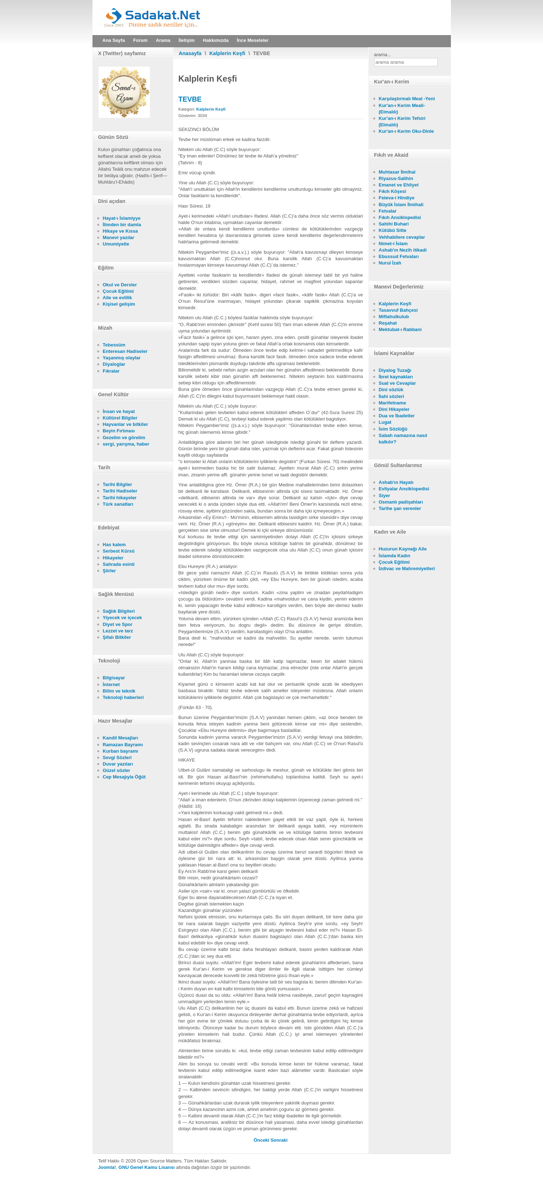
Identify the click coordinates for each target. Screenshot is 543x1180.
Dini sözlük (391, 389)
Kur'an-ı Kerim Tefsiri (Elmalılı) (402, 121)
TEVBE (190, 99)
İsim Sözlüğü (393, 429)
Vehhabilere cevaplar (402, 237)
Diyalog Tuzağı (395, 370)
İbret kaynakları (396, 376)
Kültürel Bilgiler (120, 418)
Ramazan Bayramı (123, 744)
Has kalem (114, 544)
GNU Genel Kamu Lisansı (147, 1167)
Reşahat (388, 323)
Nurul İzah (390, 263)
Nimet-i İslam (393, 243)
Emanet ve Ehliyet (399, 185)
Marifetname (392, 403)
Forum (140, 40)
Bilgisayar (114, 677)
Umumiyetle (116, 244)
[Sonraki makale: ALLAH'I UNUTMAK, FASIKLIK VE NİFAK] (279, 1140)
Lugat (385, 422)
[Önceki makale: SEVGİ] (262, 1140)
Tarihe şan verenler (400, 508)
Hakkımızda (216, 40)
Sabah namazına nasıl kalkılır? (403, 439)
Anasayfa (190, 53)
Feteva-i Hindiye (397, 197)
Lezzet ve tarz (118, 630)
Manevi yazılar (118, 237)
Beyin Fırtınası (119, 430)
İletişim (186, 40)
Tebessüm (114, 345)
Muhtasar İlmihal (397, 172)
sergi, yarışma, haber (126, 444)
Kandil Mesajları (120, 737)
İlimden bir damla (122, 224)
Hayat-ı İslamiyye (122, 218)
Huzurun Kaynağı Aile (403, 549)
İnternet (111, 684)
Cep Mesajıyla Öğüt (124, 777)
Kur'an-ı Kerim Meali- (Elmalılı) (402, 109)
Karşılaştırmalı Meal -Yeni (407, 98)
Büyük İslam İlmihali (401, 204)
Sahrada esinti (119, 564)
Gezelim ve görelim (124, 437)
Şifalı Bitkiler (117, 637)
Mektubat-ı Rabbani (400, 329)
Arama (163, 40)
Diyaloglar (114, 364)
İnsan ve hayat (119, 411)
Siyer (384, 495)
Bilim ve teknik (119, 691)
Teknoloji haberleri (123, 697)
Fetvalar (388, 211)
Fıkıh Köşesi (392, 191)
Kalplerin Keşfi (227, 53)
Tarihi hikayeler (120, 497)
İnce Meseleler (253, 40)
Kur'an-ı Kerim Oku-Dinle (406, 131)
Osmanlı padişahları (401, 502)
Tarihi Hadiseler (120, 491)
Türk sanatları (118, 504)
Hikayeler (113, 557)
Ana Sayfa (114, 40)
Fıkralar (111, 371)
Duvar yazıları (118, 764)
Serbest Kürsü (119, 551)
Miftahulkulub (394, 316)
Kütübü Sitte (392, 230)
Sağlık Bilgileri (119, 611)
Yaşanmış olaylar (122, 357)
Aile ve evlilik (117, 297)
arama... (382, 54)
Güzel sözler (116, 770)
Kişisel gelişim (119, 304)
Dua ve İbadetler (397, 415)
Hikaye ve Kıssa (120, 231)
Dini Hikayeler (394, 409)
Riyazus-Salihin (396, 178)
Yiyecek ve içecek (122, 617)
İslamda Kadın (394, 555)
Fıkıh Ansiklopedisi (400, 217)
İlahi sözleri (391, 396)
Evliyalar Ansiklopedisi (404, 488)
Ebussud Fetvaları (399, 256)
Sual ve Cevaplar (397, 383)
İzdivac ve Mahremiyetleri (407, 568)
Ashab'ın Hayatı (396, 482)
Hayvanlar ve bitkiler (125, 424)
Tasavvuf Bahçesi (398, 310)
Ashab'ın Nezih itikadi (403, 250)
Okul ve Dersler (120, 284)
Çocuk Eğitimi (118, 291)
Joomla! (107, 1167)
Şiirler (109, 570)
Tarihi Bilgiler (117, 484)
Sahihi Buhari (394, 224)
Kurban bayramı (120, 751)
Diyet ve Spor (118, 624)
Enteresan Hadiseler (125, 351)
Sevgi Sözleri (117, 757)
